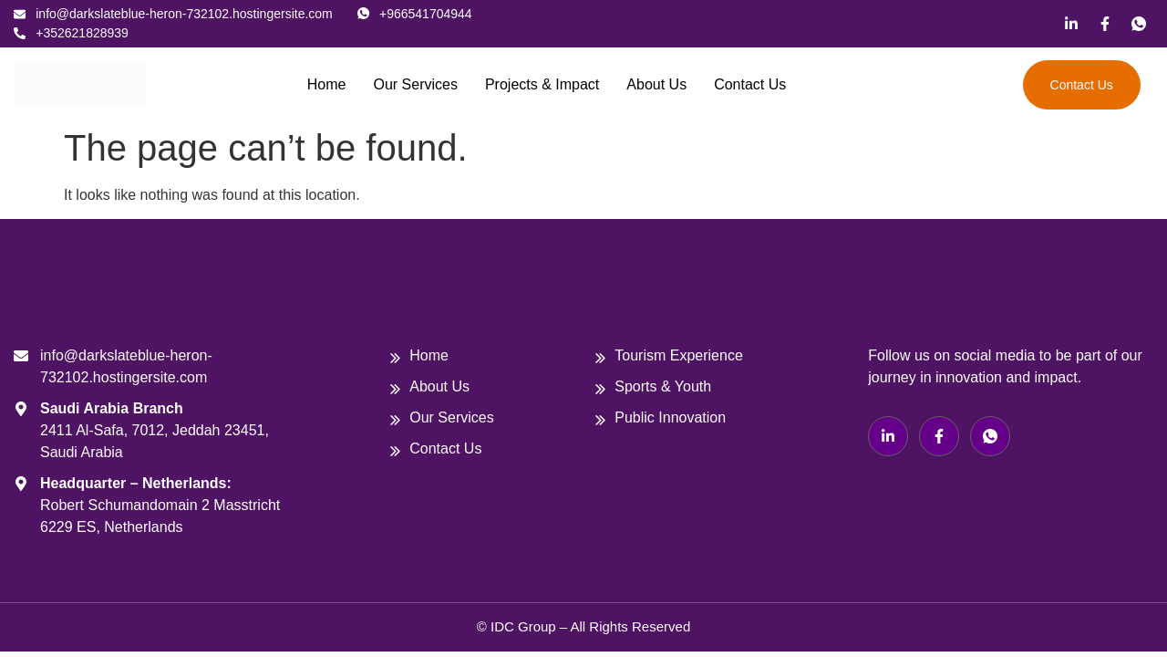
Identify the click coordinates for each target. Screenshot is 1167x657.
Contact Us (750, 84)
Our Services (415, 84)
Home (326, 84)
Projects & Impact (542, 84)
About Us (656, 84)
